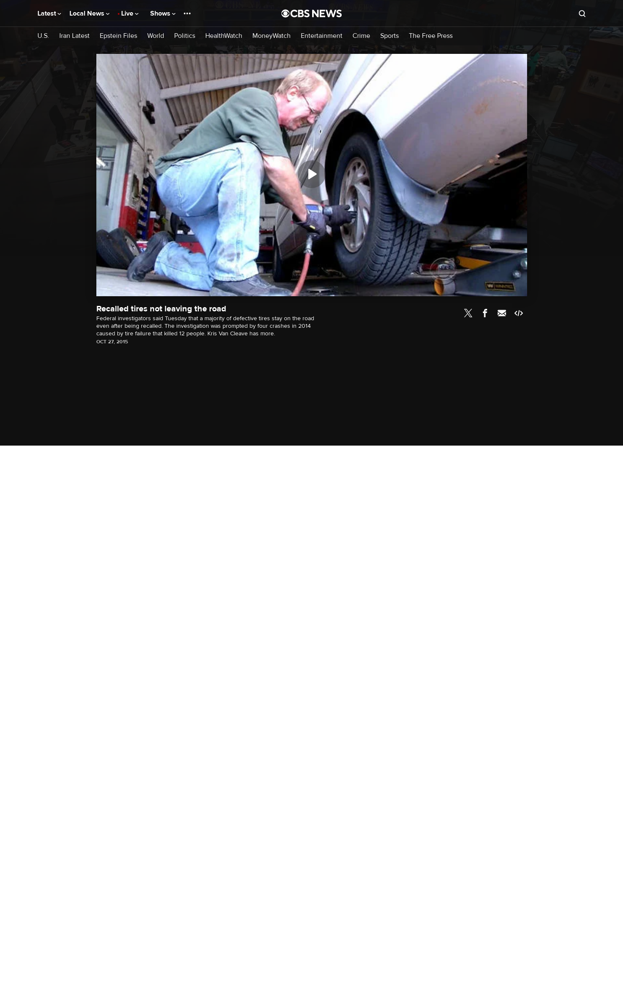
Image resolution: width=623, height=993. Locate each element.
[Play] (312, 174)
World (155, 36)
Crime (361, 36)
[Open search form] (582, 13)
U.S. (43, 36)
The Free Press (431, 36)
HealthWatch (223, 36)
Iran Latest (74, 36)
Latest (49, 13)
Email (502, 313)
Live (129, 13)
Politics (184, 36)
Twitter (468, 313)
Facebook (485, 313)
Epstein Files (118, 36)
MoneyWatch (271, 36)
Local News (89, 13)
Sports (389, 36)
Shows (162, 13)
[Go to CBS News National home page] (311, 13)
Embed (518, 313)
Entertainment (321, 36)
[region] (311, 175)
